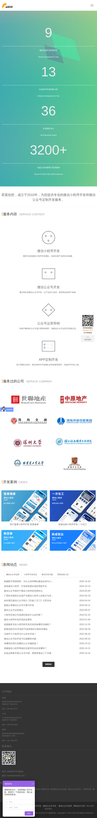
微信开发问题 (47, 574)
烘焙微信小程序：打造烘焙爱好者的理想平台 (25, 586)
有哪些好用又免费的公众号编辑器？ (21, 643)
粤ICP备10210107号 (39, 813)
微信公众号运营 (12, 574)
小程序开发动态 (30, 574)
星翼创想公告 (63, 574)
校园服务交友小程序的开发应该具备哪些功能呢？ (27, 624)
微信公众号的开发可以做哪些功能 (20, 639)
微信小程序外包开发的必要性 (18, 619)
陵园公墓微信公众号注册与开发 (19, 605)
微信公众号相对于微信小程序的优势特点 (23, 591)
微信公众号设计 (74, 789)
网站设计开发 (79, 806)
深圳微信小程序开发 (40, 789)
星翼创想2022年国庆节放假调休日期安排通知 (25, 629)
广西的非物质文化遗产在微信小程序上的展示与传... (28, 596)
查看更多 (48, 664)
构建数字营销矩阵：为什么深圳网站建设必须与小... (28, 581)
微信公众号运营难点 (13, 610)
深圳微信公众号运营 (58, 789)
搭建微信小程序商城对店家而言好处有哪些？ (25, 648)
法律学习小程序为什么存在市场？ (20, 634)
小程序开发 (87, 789)
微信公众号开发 (49, 806)
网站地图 (90, 806)
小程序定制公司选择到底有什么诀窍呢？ (23, 615)
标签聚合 (48, 809)
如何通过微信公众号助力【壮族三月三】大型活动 (27, 600)
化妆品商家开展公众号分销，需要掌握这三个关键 (27, 653)
